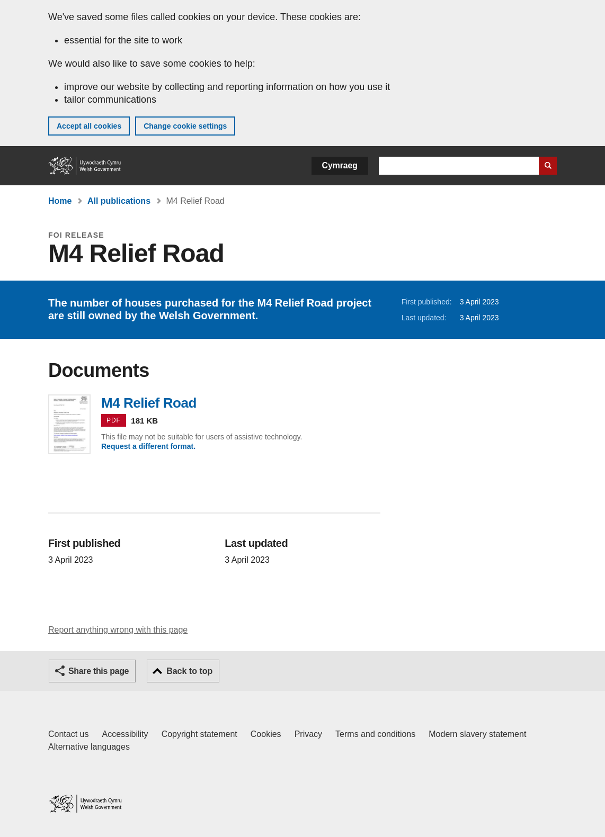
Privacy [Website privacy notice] (308, 734)
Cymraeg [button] (340, 165)
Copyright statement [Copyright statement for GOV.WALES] (199, 734)
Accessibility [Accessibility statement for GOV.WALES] (125, 734)
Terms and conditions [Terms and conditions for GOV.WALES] (375, 734)
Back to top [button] (189, 671)
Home (60, 200)
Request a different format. (148, 446)
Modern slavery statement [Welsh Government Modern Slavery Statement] (477, 734)
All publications (118, 200)
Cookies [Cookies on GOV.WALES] (266, 734)
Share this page (98, 671)
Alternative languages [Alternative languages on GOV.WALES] (89, 746)
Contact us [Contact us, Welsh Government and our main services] (68, 734)
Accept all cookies (89, 126)
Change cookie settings (185, 126)
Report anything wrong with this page (118, 629)
